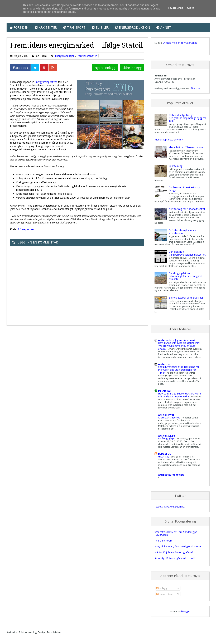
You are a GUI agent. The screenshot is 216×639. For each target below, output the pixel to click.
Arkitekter (46, 27)
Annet (163, 27)
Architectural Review (171, 474)
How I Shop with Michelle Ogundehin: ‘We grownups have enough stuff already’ (179, 345)
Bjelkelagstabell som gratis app (186, 297)
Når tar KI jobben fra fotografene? (174, 552)
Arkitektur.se (166, 435)
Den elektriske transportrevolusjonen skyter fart (187, 253)
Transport (74, 27)
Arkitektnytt (166, 414)
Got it (190, 8)
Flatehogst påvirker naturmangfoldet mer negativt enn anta (185, 276)
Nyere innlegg (105, 68)
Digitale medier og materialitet (180, 42)
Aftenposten (26, 229)
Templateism (54, 632)
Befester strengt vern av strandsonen (182, 231)
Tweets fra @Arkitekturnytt (170, 506)
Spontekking (175, 166)
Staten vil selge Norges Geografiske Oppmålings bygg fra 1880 (187, 118)
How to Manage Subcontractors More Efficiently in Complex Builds (179, 395)
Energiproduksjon (132, 27)
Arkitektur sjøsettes (169, 417)
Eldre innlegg (132, 68)
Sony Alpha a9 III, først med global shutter (178, 546)
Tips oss (195, 88)
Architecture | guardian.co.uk (176, 340)
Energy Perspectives (46, 82)
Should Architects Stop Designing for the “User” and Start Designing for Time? (178, 369)
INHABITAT (165, 390)
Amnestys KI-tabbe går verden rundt (175, 558)
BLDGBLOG (164, 453)
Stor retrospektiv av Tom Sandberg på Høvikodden (176, 533)
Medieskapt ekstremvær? (169, 139)
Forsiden (19, 27)
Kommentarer (165, 594)
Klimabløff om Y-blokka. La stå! (186, 147)
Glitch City (164, 456)
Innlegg (161, 588)
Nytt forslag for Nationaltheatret (187, 209)
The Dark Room (163, 540)
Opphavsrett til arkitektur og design (184, 189)
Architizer (164, 364)
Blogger (185, 611)
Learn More (175, 8)
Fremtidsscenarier (87, 55)
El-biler (100, 27)
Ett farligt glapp (167, 438)
